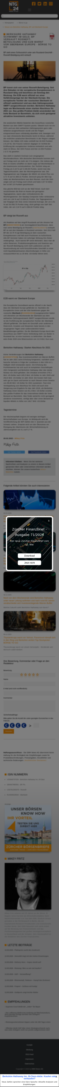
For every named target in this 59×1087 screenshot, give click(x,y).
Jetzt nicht (29, 562)
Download (29, 555)
